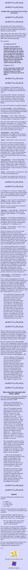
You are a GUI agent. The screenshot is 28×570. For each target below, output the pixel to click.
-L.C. (2, 548)
